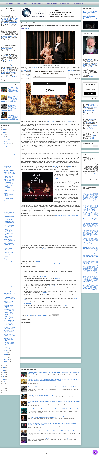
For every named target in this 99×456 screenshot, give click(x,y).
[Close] (68, 69)
